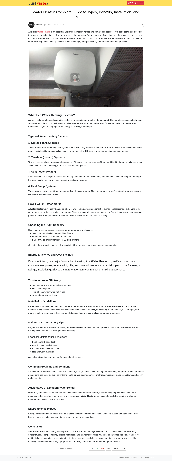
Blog (147, 458)
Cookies (141, 458)
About (152, 458)
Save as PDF (119, 449)
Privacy (133, 458)
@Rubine (48, 25)
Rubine (39, 24)
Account (139, 3)
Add (130, 3)
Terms (127, 458)
